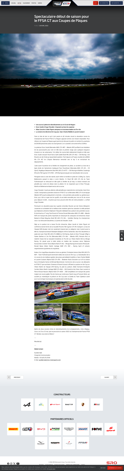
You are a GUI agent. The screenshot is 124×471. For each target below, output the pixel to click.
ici (40, 341)
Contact (83, 464)
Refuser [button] (103, 468)
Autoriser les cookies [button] (115, 468)
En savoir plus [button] (51, 469)
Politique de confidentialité (72, 464)
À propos (41, 464)
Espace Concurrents (59, 464)
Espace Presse (49, 464)
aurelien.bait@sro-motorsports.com (50, 360)
